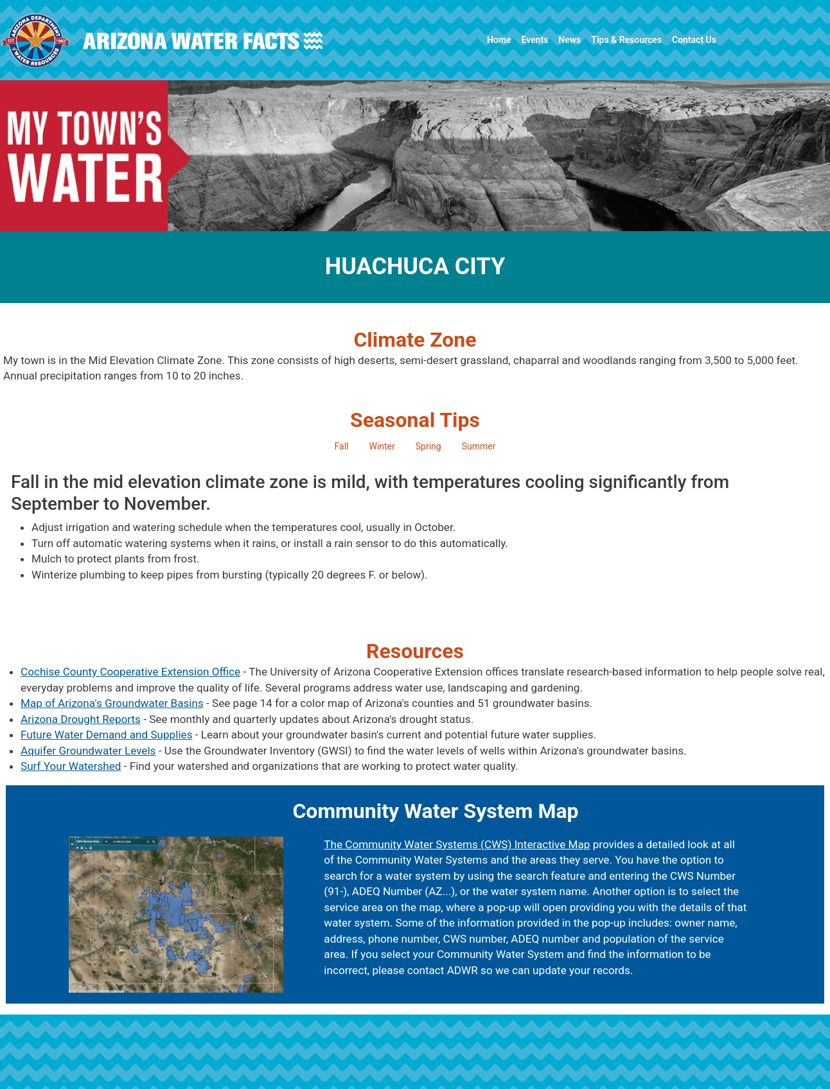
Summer (479, 446)
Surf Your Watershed (71, 766)
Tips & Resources (626, 40)
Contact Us (694, 40)
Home (499, 40)
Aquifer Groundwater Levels (88, 750)
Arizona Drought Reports (81, 719)
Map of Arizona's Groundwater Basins (112, 703)
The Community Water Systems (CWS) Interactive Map (457, 844)
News (569, 40)
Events (534, 40)
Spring (428, 446)
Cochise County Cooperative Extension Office (130, 671)
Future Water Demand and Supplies (107, 734)
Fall (342, 446)
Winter (381, 446)
